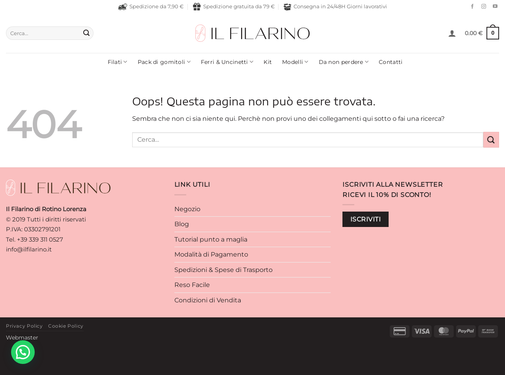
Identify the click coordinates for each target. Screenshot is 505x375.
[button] (452, 33)
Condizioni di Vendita (207, 300)
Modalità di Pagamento (211, 254)
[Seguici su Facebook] (470, 6)
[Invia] (86, 33)
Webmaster (22, 337)
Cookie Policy (66, 326)
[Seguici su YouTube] (493, 6)
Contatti (390, 62)
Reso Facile (192, 285)
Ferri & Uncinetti (227, 62)
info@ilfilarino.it (29, 249)
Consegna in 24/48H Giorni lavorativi (335, 7)
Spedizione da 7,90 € (150, 6)
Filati (117, 62)
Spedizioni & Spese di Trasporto (223, 270)
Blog (181, 224)
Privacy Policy (24, 326)
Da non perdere (344, 62)
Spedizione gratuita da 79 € (234, 6)
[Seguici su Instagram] (481, 6)
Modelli (295, 62)
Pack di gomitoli (164, 62)
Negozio (187, 209)
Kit (268, 62)
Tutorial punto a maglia (210, 239)
